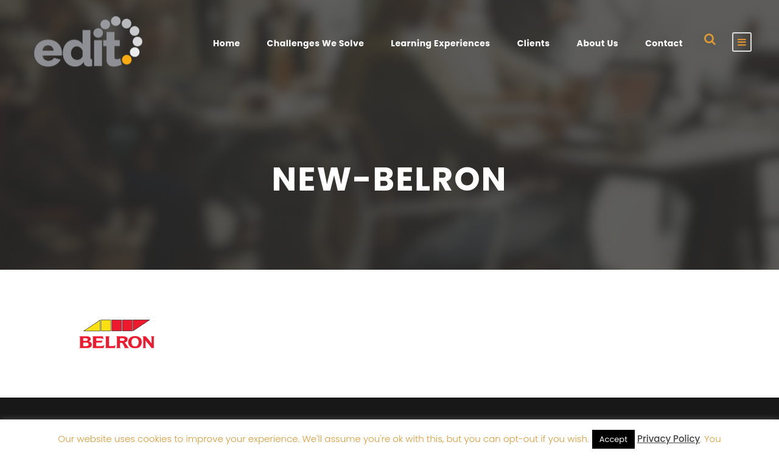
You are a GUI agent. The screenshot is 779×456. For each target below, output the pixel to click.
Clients (533, 43)
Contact (664, 43)
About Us (598, 43)
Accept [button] (613, 439)
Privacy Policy (668, 438)
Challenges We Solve (316, 43)
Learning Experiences (440, 43)
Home (226, 43)
